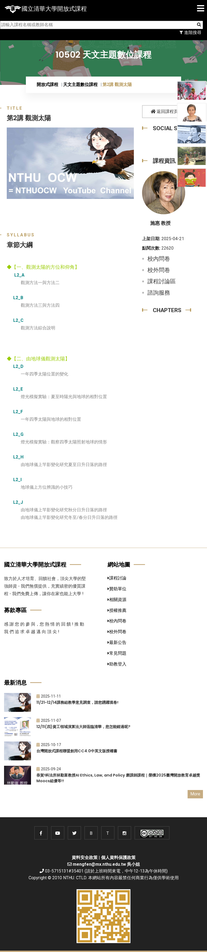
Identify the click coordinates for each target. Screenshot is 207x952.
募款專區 (15, 610)
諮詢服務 (158, 292)
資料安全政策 (85, 857)
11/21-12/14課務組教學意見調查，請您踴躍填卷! (77, 702)
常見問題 (117, 653)
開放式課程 (47, 84)
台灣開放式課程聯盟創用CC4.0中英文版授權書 (76, 751)
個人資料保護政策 (118, 857)
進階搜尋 (190, 32)
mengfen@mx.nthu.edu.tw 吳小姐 (106, 864)
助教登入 (117, 664)
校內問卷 (158, 259)
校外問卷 (158, 270)
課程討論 (117, 578)
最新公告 (117, 642)
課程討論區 (161, 281)
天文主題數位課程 (80, 84)
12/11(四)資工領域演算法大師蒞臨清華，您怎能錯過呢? (83, 726)
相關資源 (117, 599)
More (195, 793)
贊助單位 (117, 588)
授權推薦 (117, 610)
